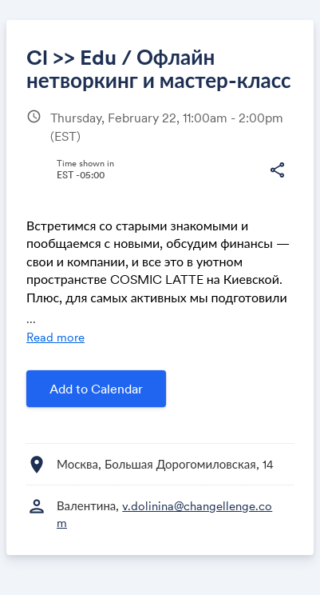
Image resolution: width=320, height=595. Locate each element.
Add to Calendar (96, 389)
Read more (55, 337)
